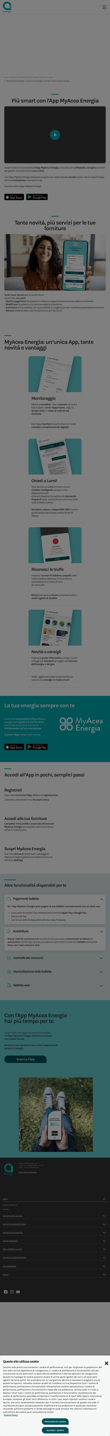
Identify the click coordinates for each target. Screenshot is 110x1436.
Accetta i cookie (55, 1430)
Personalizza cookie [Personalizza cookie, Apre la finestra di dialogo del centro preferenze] (55, 1421)
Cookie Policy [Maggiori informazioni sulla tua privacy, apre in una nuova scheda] (11, 1415)
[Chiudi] (106, 1363)
